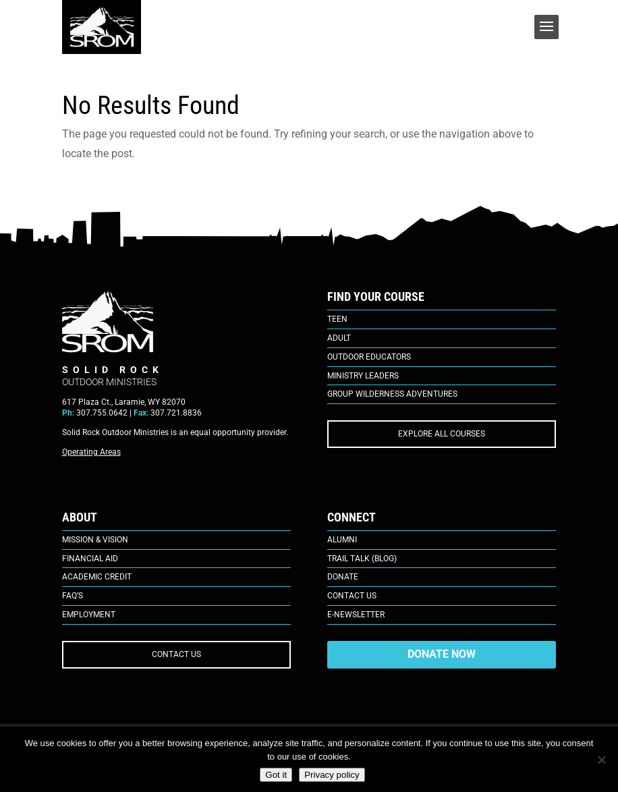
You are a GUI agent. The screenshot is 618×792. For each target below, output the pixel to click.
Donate (342, 577)
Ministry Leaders (363, 375)
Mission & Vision (95, 539)
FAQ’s (72, 595)
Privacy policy (331, 775)
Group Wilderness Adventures (392, 394)
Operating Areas (91, 452)
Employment (88, 614)
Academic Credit (97, 577)
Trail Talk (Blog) (362, 558)
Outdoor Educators (369, 357)
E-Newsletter (356, 614)
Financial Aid (90, 558)
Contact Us (351, 595)
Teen (337, 319)
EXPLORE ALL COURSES (441, 434)
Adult (339, 338)
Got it (276, 775)
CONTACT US (176, 654)
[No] (601, 759)
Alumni (342, 539)
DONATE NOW (442, 654)
